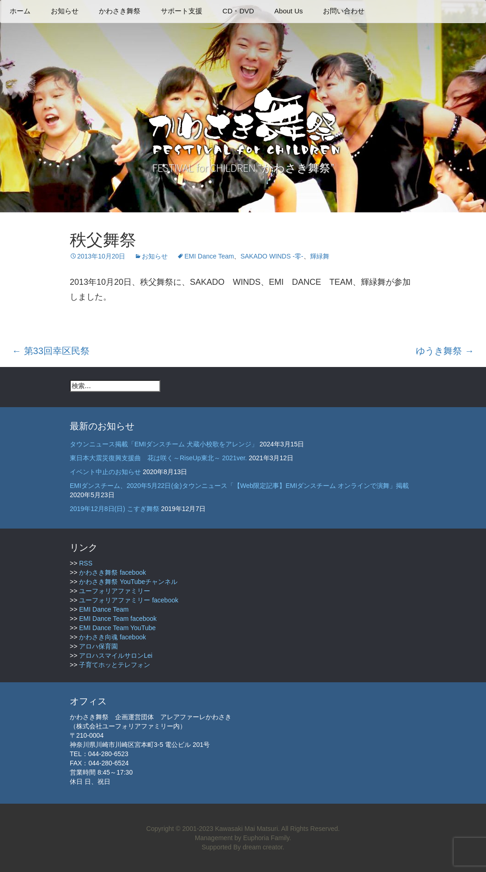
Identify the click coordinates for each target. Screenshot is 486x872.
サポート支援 (181, 11)
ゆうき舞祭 (445, 351)
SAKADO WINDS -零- (271, 256)
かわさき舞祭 (119, 11)
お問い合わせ (343, 11)
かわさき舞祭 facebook (112, 572)
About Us (288, 11)
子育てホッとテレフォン (114, 664)
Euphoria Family (266, 838)
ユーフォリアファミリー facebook (128, 600)
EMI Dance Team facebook (118, 618)
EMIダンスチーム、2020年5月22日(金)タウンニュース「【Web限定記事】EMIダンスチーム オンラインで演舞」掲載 (239, 485)
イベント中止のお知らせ (105, 471)
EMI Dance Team (209, 256)
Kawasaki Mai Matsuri (246, 828)
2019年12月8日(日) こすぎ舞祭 (114, 508)
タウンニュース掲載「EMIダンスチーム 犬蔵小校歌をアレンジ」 (164, 444)
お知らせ (65, 11)
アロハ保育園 (98, 646)
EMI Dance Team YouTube (117, 627)
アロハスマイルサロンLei (115, 655)
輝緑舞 (319, 256)
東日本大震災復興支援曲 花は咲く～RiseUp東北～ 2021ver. (158, 458)
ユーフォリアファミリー (114, 591)
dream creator (262, 847)
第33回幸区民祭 (51, 351)
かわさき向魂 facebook (112, 637)
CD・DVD (238, 11)
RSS (85, 563)
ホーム (20, 11)
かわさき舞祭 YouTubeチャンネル (128, 581)
